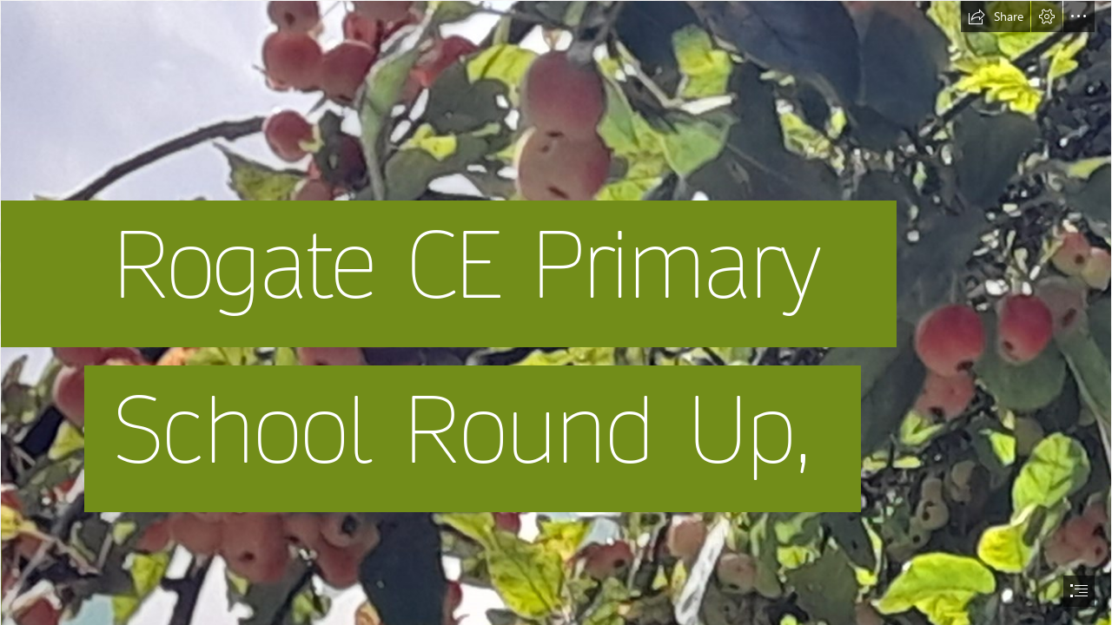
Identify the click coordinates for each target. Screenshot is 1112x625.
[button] (995, 16)
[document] (556, 312)
